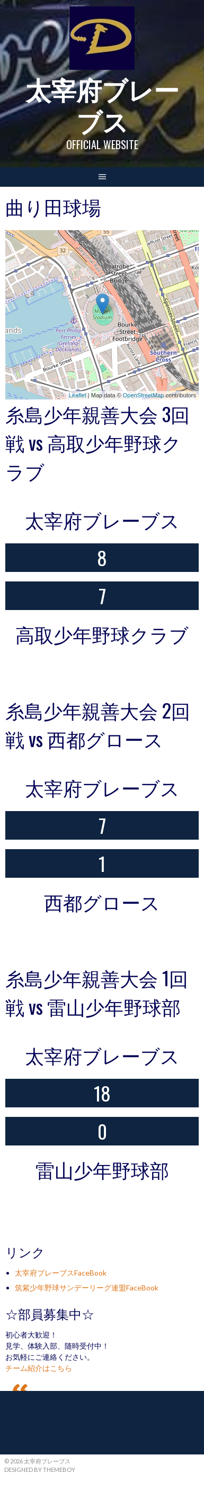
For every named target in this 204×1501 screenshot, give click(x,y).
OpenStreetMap (143, 395)
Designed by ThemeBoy (39, 1469)
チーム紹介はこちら (38, 1367)
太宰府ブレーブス (102, 104)
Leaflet (77, 395)
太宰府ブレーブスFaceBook (61, 1272)
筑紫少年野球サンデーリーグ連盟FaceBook (86, 1287)
